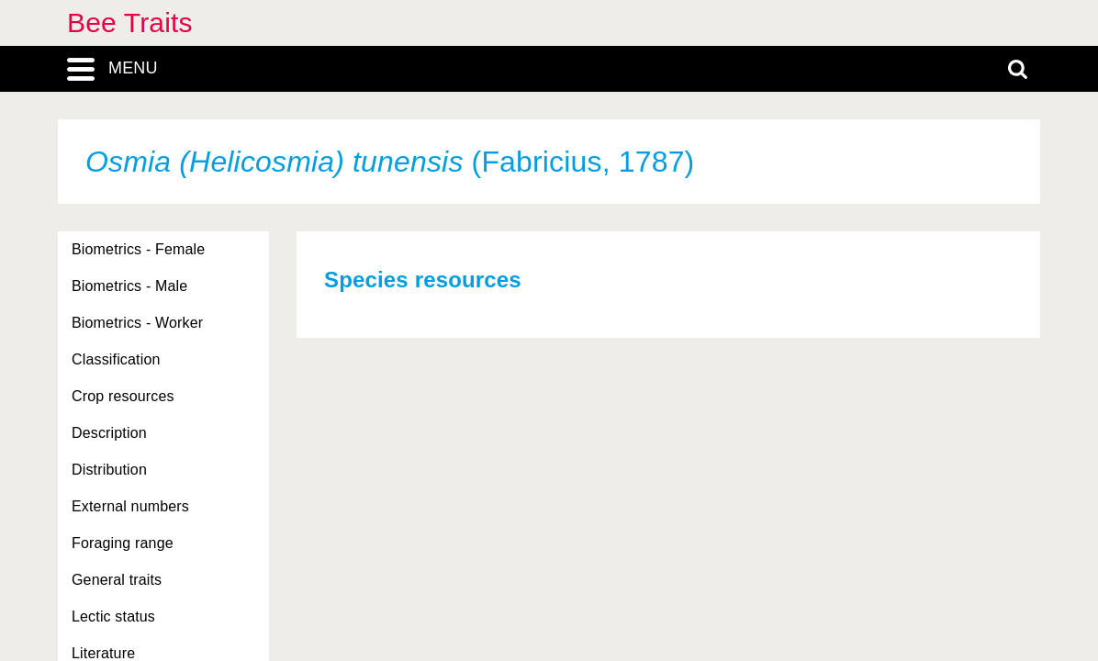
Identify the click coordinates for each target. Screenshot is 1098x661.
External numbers (130, 506)
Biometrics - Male (129, 286)
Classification (116, 359)
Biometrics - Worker (137, 322)
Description (109, 433)
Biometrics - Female (138, 249)
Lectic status (113, 616)
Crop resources (123, 396)
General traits (117, 580)
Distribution (109, 469)
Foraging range (123, 543)
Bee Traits (130, 22)
